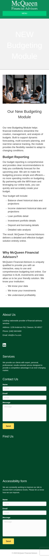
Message (6, 402)
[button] (8, 426)
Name (5, 384)
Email (5, 393)
